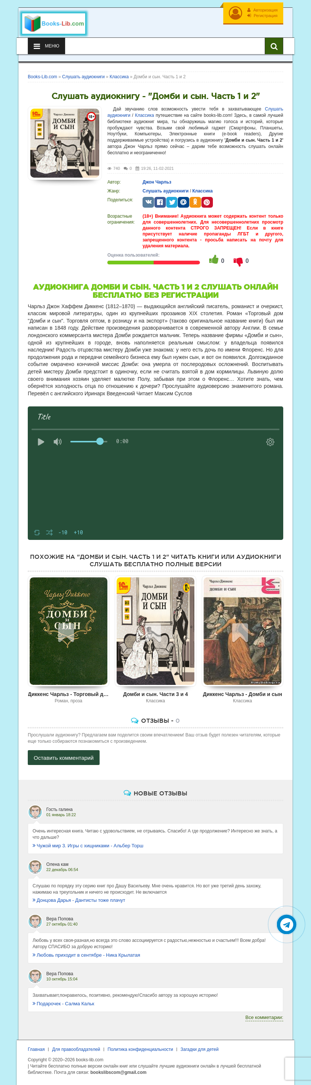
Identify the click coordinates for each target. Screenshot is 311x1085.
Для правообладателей (76, 1049)
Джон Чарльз (157, 182)
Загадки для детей (200, 1049)
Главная (36, 1049)
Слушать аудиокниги (165, 191)
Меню (46, 46)
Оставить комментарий (64, 758)
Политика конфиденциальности (140, 1049)
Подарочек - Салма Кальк (63, 1003)
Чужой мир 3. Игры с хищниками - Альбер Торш (88, 845)
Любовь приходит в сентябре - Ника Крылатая (86, 955)
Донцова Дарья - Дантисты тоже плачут (79, 900)
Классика (144, 115)
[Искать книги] (274, 46)
